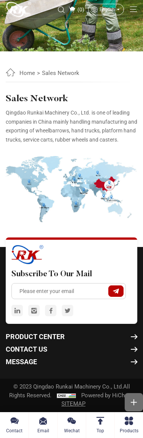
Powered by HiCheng (107, 395)
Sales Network (60, 73)
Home (27, 73)
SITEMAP (73, 403)
